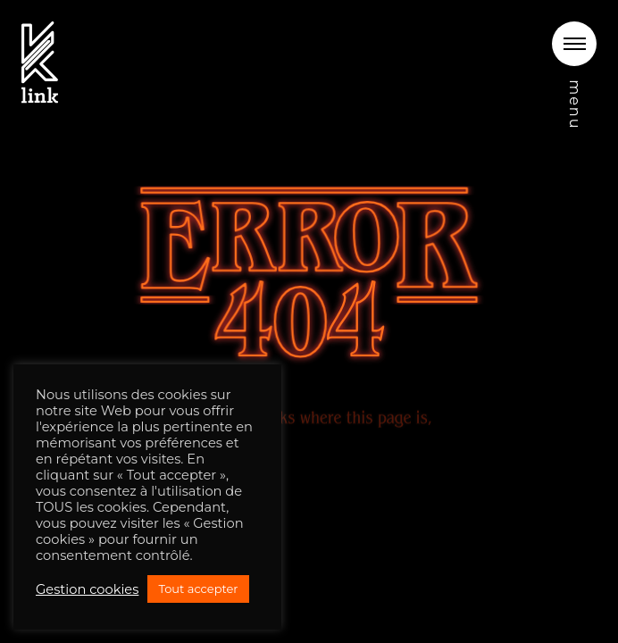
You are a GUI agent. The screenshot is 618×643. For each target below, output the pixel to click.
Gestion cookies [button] (87, 589)
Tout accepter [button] (198, 588)
